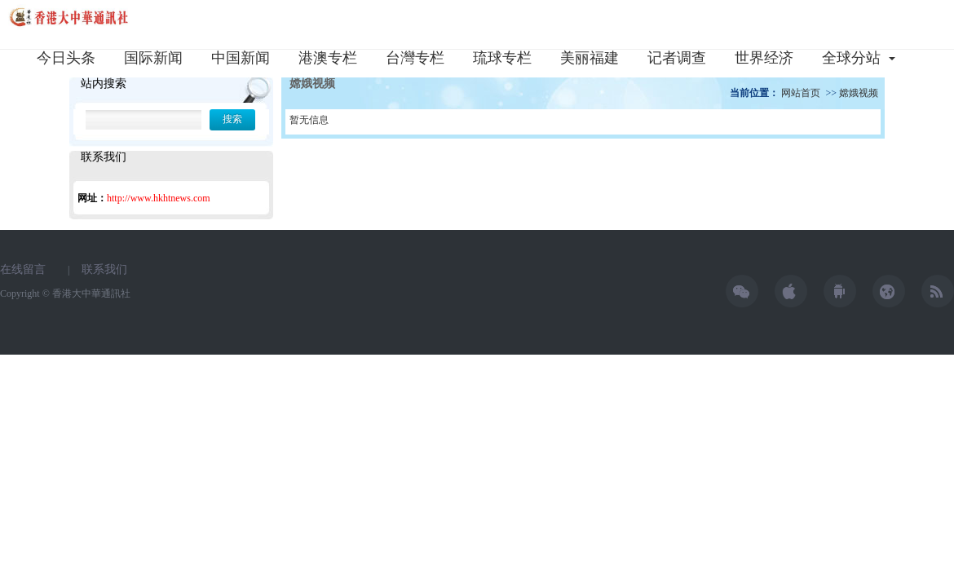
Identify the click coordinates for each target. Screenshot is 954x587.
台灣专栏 (415, 58)
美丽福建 (589, 58)
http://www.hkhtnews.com (158, 198)
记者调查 (676, 58)
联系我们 (104, 269)
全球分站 (855, 58)
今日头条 (66, 58)
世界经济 (764, 58)
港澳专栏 (327, 58)
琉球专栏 (502, 58)
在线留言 (23, 269)
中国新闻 (240, 58)
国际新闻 (153, 58)
